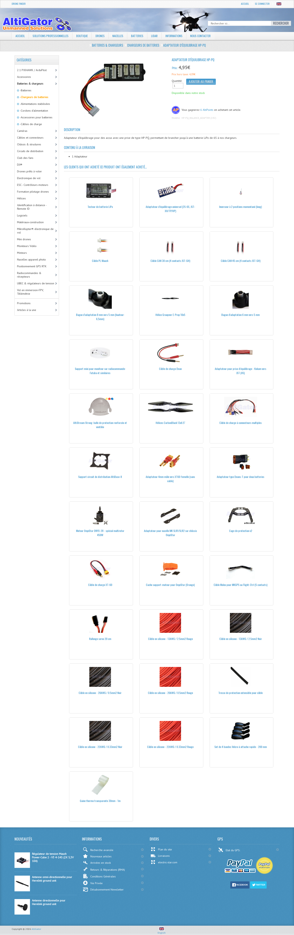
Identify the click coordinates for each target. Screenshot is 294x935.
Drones (104, 35)
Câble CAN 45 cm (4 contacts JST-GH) (240, 261)
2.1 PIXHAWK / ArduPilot (32, 70)
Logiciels (22, 215)
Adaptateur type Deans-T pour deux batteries (240, 477)
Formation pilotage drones (33, 191)
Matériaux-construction (30, 222)
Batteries (141, 35)
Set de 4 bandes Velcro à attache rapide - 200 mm (240, 747)
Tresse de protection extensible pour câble (240, 693)
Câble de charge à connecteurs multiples (240, 423)
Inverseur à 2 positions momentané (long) (240, 207)
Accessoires (24, 77)
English (162, 931)
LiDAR (159, 35)
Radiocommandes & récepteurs (29, 274)
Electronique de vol (28, 178)
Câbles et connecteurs (30, 137)
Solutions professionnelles (52, 35)
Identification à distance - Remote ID (32, 206)
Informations (180, 35)
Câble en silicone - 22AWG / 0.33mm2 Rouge (170, 747)
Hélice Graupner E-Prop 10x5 (170, 315)
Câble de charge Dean (170, 369)
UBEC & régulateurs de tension (35, 283)
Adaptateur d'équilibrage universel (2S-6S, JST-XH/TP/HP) (170, 209)
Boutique (85, 35)
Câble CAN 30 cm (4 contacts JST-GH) (170, 261)
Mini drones (24, 239)
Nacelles (122, 35)
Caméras (22, 131)
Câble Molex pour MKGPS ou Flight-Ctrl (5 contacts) (240, 585)
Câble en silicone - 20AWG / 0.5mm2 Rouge (170, 693)
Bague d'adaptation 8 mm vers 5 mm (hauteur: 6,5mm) (100, 317)
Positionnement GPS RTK (31, 266)
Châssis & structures (29, 144)
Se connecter (262, 3)
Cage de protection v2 (240, 531)
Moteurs (22, 253)
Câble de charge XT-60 (100, 585)
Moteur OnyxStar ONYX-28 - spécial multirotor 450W (100, 533)
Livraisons (160, 856)
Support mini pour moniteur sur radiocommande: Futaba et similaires (100, 371)
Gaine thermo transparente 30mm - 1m (100, 801)
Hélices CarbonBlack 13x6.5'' (170, 423)
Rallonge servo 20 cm (100, 639)
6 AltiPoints (206, 110)
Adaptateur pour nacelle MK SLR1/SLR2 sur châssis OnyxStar (170, 533)
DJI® (19, 164)
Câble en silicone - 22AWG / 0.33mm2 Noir (100, 747)
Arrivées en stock (97, 863)
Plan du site (161, 849)
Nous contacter (208, 35)
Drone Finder (19, 3)
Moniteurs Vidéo (27, 246)
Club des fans (25, 158)
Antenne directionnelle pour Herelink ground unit (48, 902)
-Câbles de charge (30, 124)
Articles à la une (26, 310)
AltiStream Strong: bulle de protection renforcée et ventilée (100, 425)
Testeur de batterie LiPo (100, 207)
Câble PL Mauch (100, 261)
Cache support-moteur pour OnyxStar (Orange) (170, 585)
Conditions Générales (99, 876)
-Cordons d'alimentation (33, 110)
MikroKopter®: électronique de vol (35, 230)
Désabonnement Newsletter (103, 889)
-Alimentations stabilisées (34, 104)
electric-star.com (163, 862)
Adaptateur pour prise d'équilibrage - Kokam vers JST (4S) (240, 371)
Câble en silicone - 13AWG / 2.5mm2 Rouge (170, 639)
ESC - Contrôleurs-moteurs (32, 185)
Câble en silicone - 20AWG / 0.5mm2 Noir (100, 693)
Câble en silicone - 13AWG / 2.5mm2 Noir (240, 639)
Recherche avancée (98, 849)
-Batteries (25, 90)
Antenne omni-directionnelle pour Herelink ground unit (52, 878)
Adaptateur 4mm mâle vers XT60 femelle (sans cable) (170, 479)
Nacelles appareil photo (31, 259)
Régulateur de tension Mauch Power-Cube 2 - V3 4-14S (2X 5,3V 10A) (53, 857)
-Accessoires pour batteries (35, 117)
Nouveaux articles (97, 856)
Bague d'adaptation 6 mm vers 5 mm (240, 315)
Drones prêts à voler (29, 171)
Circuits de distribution (30, 151)
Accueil (245, 3)
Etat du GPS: (229, 849)
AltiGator (36, 928)
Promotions (24, 303)
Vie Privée (93, 882)
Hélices (21, 198)
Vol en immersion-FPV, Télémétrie (30, 291)
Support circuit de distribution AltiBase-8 (100, 477)
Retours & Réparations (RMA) (104, 869)
